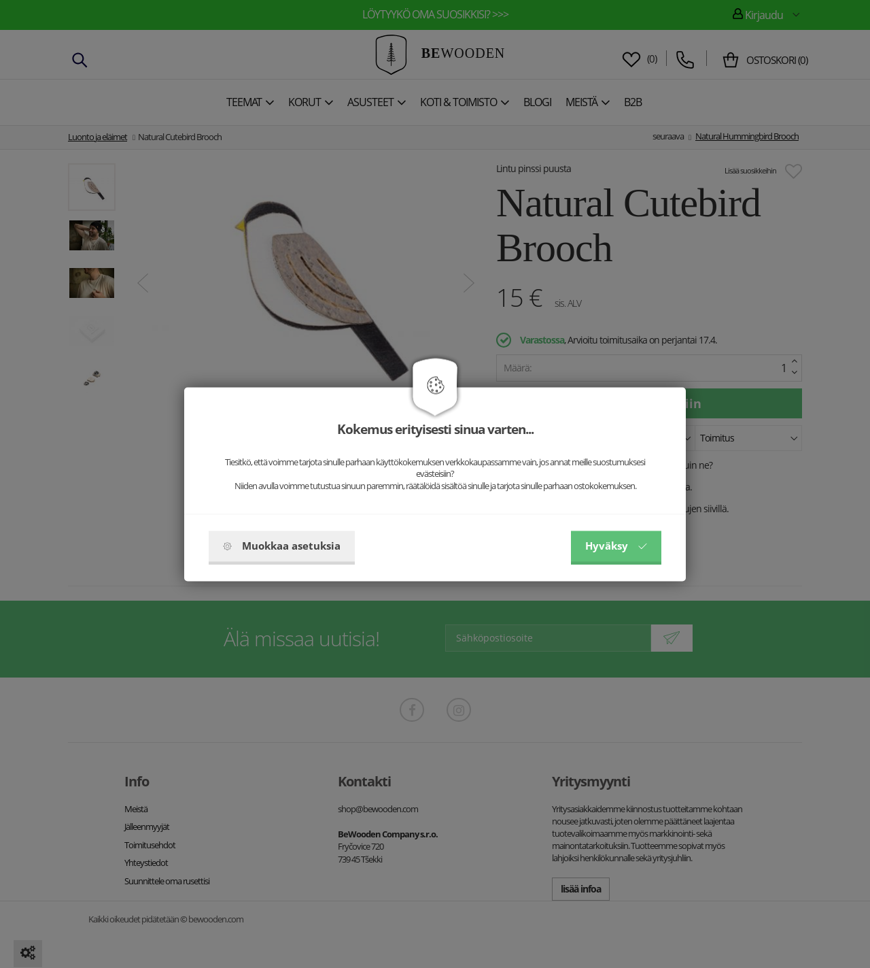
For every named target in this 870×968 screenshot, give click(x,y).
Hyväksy (616, 545)
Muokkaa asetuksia (282, 545)
